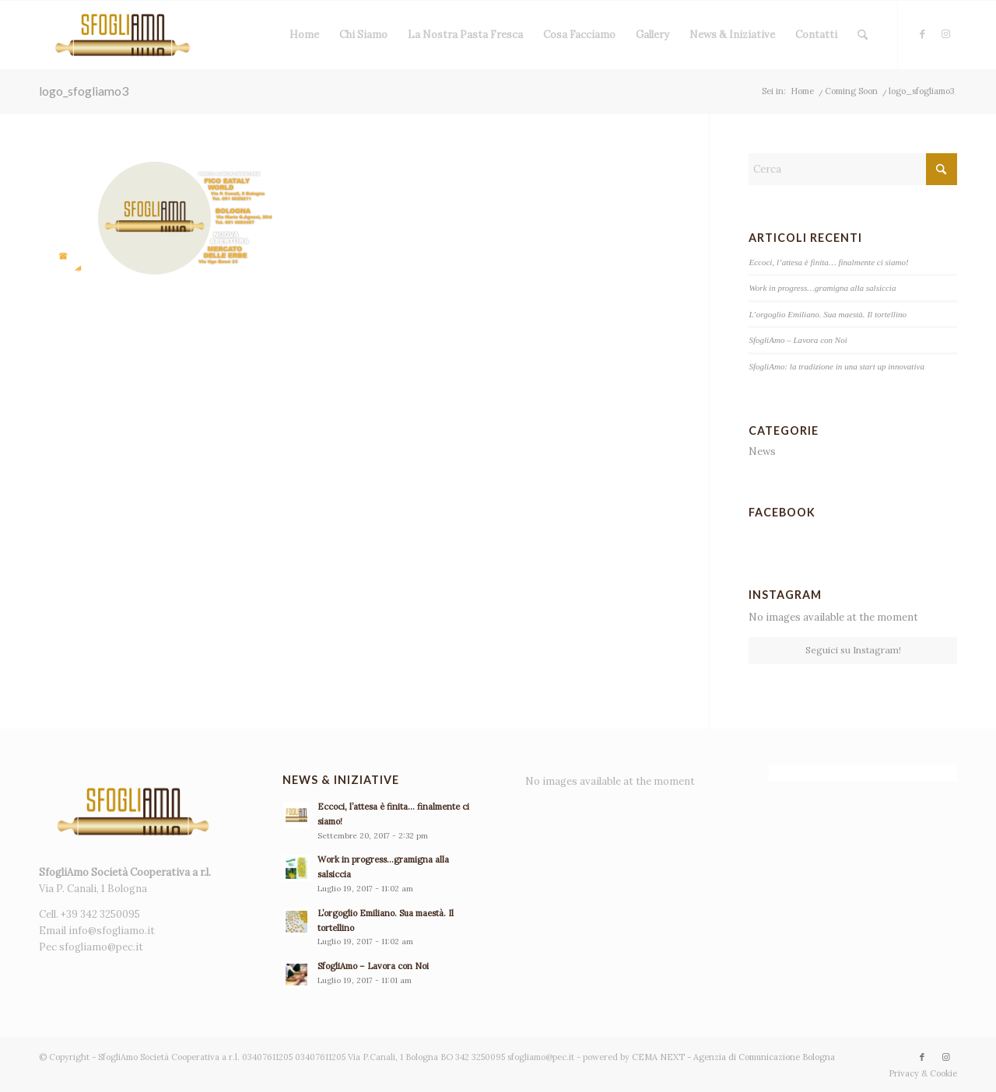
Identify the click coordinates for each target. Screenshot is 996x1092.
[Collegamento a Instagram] (945, 34)
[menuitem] (304, 35)
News (762, 451)
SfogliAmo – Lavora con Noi (798, 340)
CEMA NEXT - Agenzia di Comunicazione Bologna (733, 1057)
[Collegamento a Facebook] (922, 34)
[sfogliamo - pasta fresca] (122, 35)
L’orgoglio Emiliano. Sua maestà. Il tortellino (828, 314)
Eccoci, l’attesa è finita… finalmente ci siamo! (828, 262)
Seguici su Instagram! (853, 650)
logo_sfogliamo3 (83, 90)
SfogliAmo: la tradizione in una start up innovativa (836, 366)
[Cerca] (862, 35)
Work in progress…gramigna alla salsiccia (822, 287)
